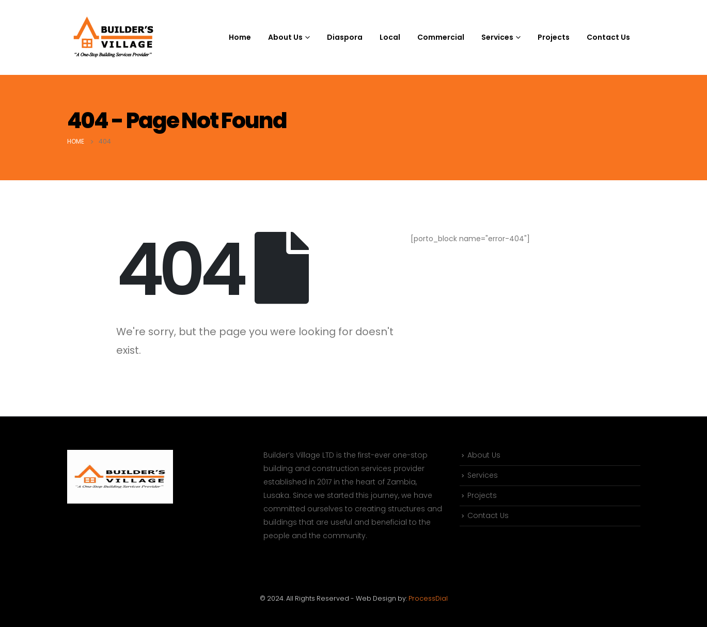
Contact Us (608, 37)
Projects (554, 37)
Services (482, 476)
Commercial (440, 37)
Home (240, 37)
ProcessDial (428, 598)
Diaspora (345, 37)
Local (390, 37)
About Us (483, 455)
